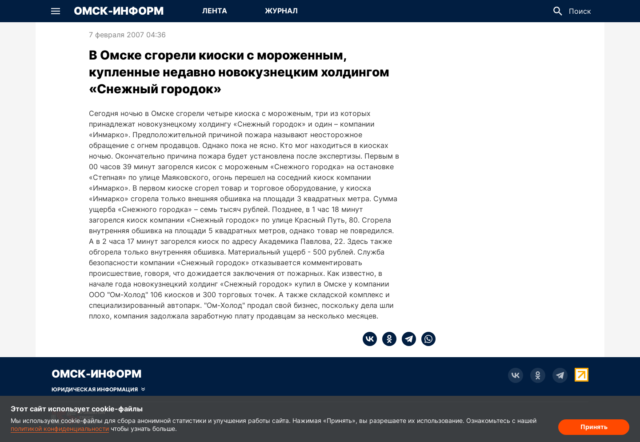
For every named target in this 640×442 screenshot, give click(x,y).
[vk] (370, 339)
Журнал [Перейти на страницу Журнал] (281, 10)
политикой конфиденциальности (60, 428)
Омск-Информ (119, 11)
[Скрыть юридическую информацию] (98, 389)
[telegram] (406, 339)
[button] (55, 11)
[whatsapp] (426, 339)
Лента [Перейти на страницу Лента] (214, 10)
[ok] (386, 339)
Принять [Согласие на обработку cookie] (594, 426)
